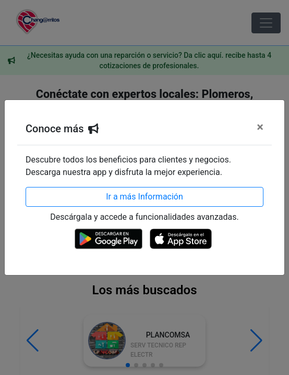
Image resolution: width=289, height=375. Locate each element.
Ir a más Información (144, 197)
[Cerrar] (260, 127)
